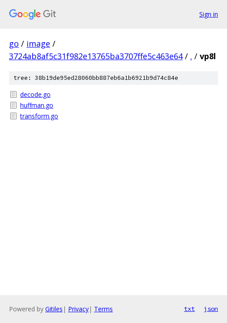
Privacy (78, 309)
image (38, 43)
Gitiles (54, 309)
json (211, 309)
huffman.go (36, 105)
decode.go (35, 94)
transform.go (39, 116)
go (14, 43)
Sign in (208, 14)
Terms (103, 309)
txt (189, 309)
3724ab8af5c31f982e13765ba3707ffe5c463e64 (96, 56)
